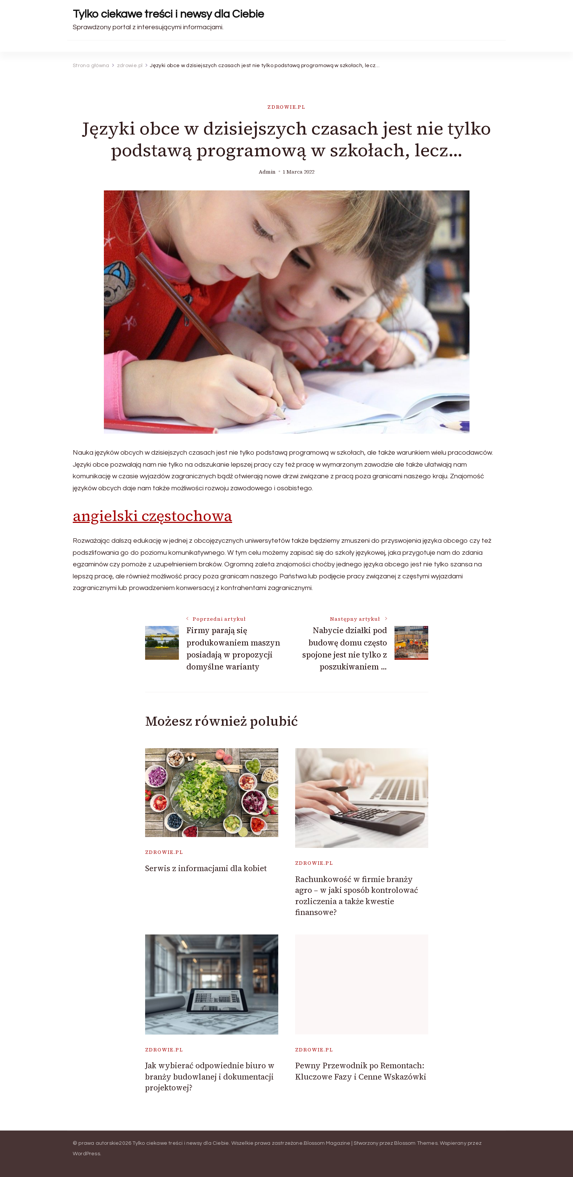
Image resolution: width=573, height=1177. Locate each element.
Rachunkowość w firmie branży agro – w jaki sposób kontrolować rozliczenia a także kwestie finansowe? (356, 896)
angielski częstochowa (152, 516)
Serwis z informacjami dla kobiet (206, 868)
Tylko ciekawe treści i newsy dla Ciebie (168, 14)
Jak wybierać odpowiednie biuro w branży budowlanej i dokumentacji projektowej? (209, 1076)
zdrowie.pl (286, 107)
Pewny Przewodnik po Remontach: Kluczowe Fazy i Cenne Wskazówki (360, 1071)
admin (267, 171)
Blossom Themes (416, 1143)
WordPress (86, 1153)
